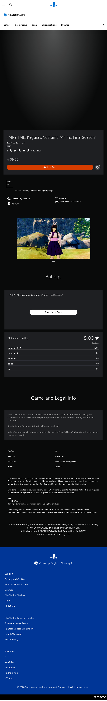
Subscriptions (49, 24)
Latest (7, 24)
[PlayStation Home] (54, 4)
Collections (21, 24)
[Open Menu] (3, 5)
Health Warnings (15, 501)
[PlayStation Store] (15, 14)
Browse (65, 24)
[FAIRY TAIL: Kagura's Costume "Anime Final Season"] (53, 238)
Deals (34, 24)
